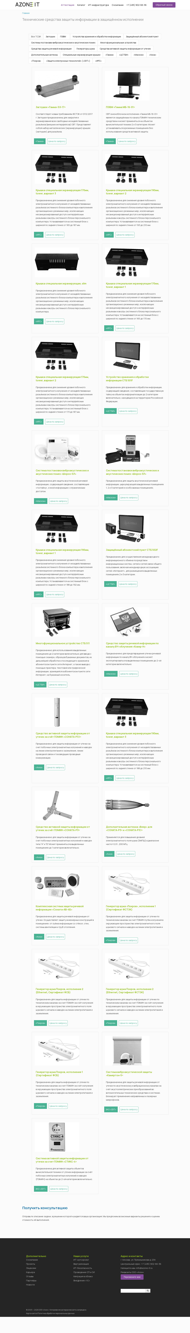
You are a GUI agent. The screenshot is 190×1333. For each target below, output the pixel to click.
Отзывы (30, 1292)
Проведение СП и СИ (84, 1288)
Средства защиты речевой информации (51, 48)
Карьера (30, 1288)
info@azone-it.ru (144, 1284)
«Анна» (152, 54)
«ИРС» (98, 60)
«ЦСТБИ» (124, 54)
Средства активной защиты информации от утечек (125, 48)
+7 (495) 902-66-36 (136, 5)
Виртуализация (81, 1280)
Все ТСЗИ (36, 36)
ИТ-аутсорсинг (81, 1275)
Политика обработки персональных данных (56, 1329)
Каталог (81, 5)
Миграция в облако (83, 1292)
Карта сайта (31, 1329)
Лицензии (31, 1284)
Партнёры (31, 1296)
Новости (30, 1300)
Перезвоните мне (132, 1293)
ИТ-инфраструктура (98, 5)
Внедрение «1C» (81, 1296)
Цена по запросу (57, 141)
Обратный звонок (164, 5)
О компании (118, 5)
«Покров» (36, 60)
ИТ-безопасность (82, 1284)
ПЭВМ (63, 36)
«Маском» (139, 54)
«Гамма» (109, 54)
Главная (26, 13)
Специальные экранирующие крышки (81, 54)
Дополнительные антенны (44, 54)
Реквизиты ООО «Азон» (132, 1288)
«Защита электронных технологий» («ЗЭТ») (68, 60)
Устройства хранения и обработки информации (97, 36)
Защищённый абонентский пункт (142, 36)
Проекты (30, 1280)
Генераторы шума (86, 48)
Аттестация (67, 5)
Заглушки (50, 36)
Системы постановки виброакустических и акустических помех (63, 42)
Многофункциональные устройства (118, 42)
